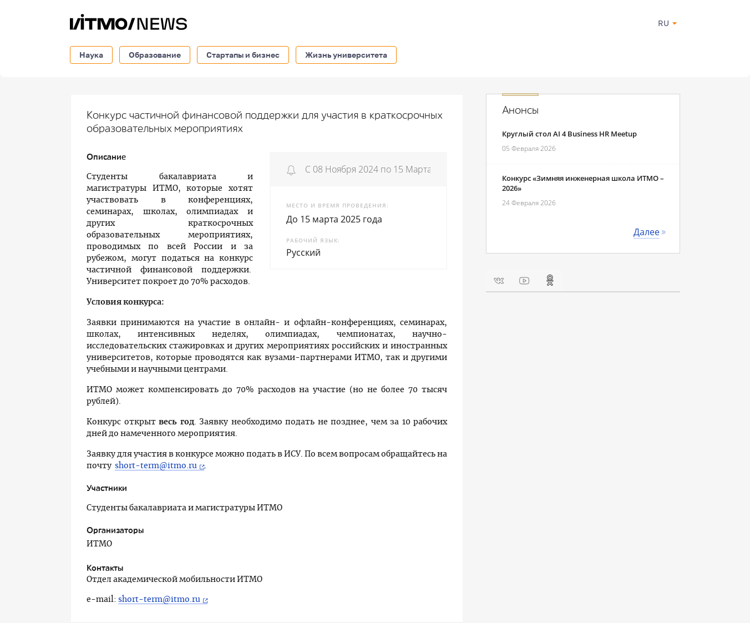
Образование (155, 54)
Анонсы (520, 110)
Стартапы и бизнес (243, 54)
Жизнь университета (346, 54)
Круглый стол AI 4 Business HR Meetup (569, 134)
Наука (91, 54)
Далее (647, 232)
